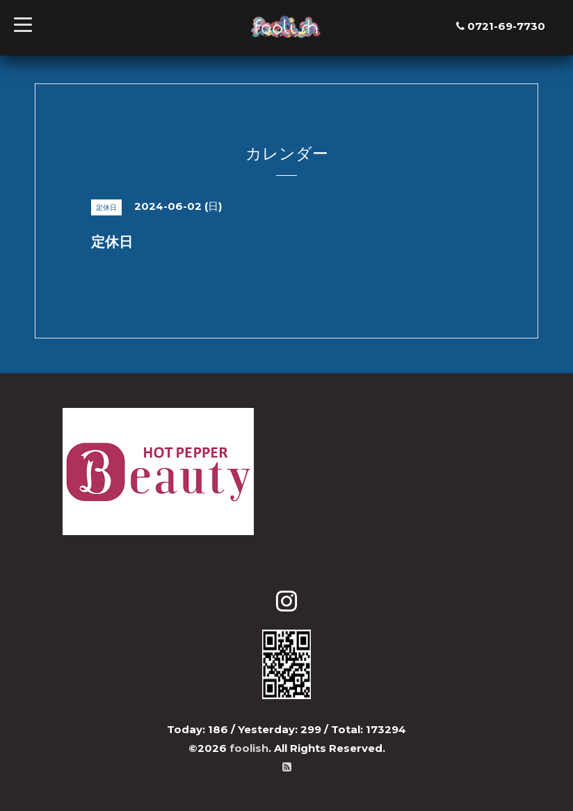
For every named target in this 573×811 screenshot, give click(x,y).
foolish (248, 748)
